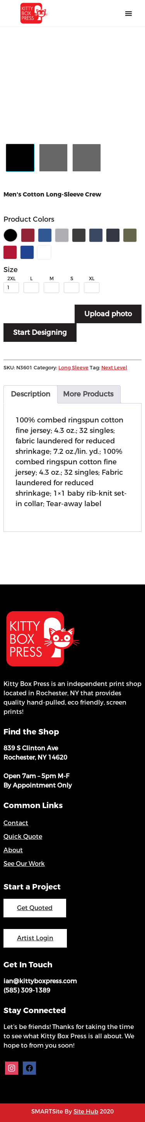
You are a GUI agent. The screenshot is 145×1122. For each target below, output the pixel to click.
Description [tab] (30, 394)
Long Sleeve (73, 367)
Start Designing (40, 332)
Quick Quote (22, 836)
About (13, 850)
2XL (11, 279)
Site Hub (85, 1111)
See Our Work (24, 864)
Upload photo (108, 314)
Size (10, 269)
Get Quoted (35, 908)
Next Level (114, 367)
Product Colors (28, 219)
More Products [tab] (88, 394)
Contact (15, 823)
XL (91, 279)
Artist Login (35, 938)
